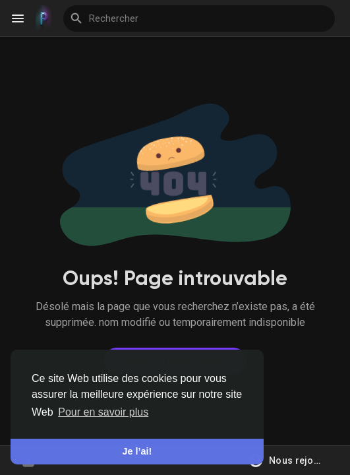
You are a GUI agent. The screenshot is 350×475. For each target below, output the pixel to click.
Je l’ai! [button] (137, 451)
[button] (290, 460)
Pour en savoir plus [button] (103, 412)
